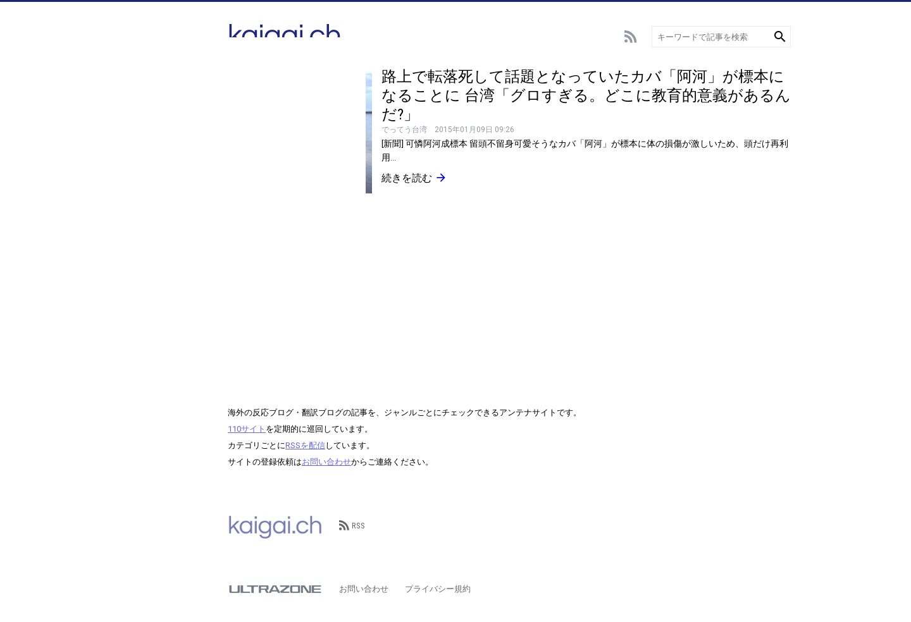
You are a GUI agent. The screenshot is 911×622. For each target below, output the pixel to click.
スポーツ (139, 131)
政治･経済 (141, 283)
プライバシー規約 (438, 589)
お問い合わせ (326, 461)
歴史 (131, 302)
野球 (131, 112)
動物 (131, 245)
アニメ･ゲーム (150, 150)
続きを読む (414, 177)
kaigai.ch (275, 526)
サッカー (139, 93)
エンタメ (139, 169)
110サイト (247, 429)
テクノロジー (147, 207)
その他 (135, 321)
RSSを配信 (305, 445)
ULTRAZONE (275, 589)
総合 (131, 74)
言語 (131, 226)
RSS (352, 525)
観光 (131, 264)
